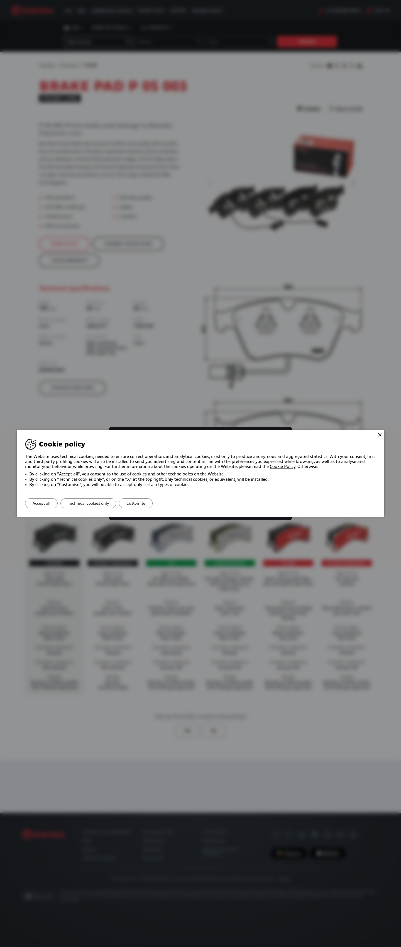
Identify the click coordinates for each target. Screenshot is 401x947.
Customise (142, 503)
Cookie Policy (282, 466)
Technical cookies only (92, 503)
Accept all (43, 503)
